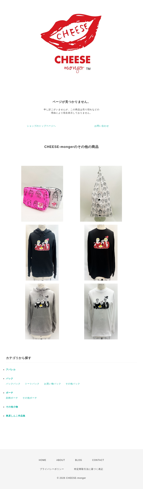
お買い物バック (52, 383)
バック (9, 378)
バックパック (13, 383)
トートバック (32, 383)
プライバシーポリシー (52, 469)
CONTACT (98, 460)
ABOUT (60, 460)
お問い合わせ (101, 126)
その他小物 (12, 407)
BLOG (78, 460)
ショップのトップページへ (41, 126)
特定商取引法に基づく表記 (88, 469)
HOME (42, 460)
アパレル (11, 369)
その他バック (73, 383)
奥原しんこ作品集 (15, 415)
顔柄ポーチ (12, 398)
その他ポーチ (30, 398)
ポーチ (9, 392)
